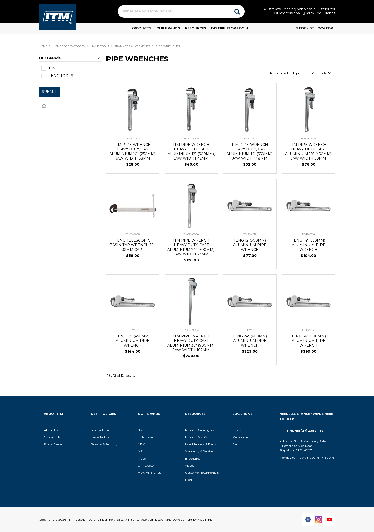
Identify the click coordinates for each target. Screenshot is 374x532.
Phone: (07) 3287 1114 (305, 431)
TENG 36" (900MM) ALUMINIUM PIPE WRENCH (308, 341)
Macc (142, 458)
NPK (141, 444)
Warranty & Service (199, 451)
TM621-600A (191, 234)
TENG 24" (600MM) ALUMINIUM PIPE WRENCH (250, 341)
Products (141, 28)
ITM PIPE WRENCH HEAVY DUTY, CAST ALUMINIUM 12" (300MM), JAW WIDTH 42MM (191, 151)
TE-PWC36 (308, 330)
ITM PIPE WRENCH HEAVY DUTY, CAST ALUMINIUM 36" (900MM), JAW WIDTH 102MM (191, 343)
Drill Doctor (146, 465)
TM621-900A (191, 330)
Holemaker (146, 437)
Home (43, 46)
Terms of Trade (101, 430)
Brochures (192, 458)
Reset (43, 106)
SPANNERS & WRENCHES (132, 46)
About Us (51, 430)
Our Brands (168, 28)
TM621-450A (308, 138)
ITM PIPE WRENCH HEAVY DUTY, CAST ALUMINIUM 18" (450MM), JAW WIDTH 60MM (308, 151)
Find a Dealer (53, 444)
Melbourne (240, 437)
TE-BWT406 (133, 234)
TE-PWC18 (132, 330)
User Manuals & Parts (200, 444)
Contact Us (52, 437)
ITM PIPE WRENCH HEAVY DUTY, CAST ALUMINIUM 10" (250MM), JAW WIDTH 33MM (132, 151)
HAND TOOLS (100, 46)
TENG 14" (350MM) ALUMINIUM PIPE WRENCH (308, 245)
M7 (140, 451)
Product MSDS (196, 437)
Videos (189, 465)
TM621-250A (132, 138)
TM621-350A (249, 138)
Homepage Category (69, 46)
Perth (236, 444)
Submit (49, 91)
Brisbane (238, 430)
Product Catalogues (199, 430)
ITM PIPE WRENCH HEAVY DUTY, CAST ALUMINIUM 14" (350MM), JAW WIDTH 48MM (249, 151)
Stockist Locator (314, 28)
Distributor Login (229, 28)
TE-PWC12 (249, 234)
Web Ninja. (205, 519)
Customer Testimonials (202, 472)
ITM (140, 430)
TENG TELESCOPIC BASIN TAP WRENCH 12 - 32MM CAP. (133, 245)
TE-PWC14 (308, 234)
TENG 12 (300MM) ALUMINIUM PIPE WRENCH (249, 245)
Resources (195, 28)
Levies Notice (100, 437)
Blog (188, 480)
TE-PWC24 (250, 330)
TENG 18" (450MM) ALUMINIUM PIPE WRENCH (133, 341)
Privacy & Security (104, 444)
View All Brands (149, 472)
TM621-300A (191, 138)
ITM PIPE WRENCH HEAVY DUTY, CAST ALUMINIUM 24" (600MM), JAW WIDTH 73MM (191, 247)
